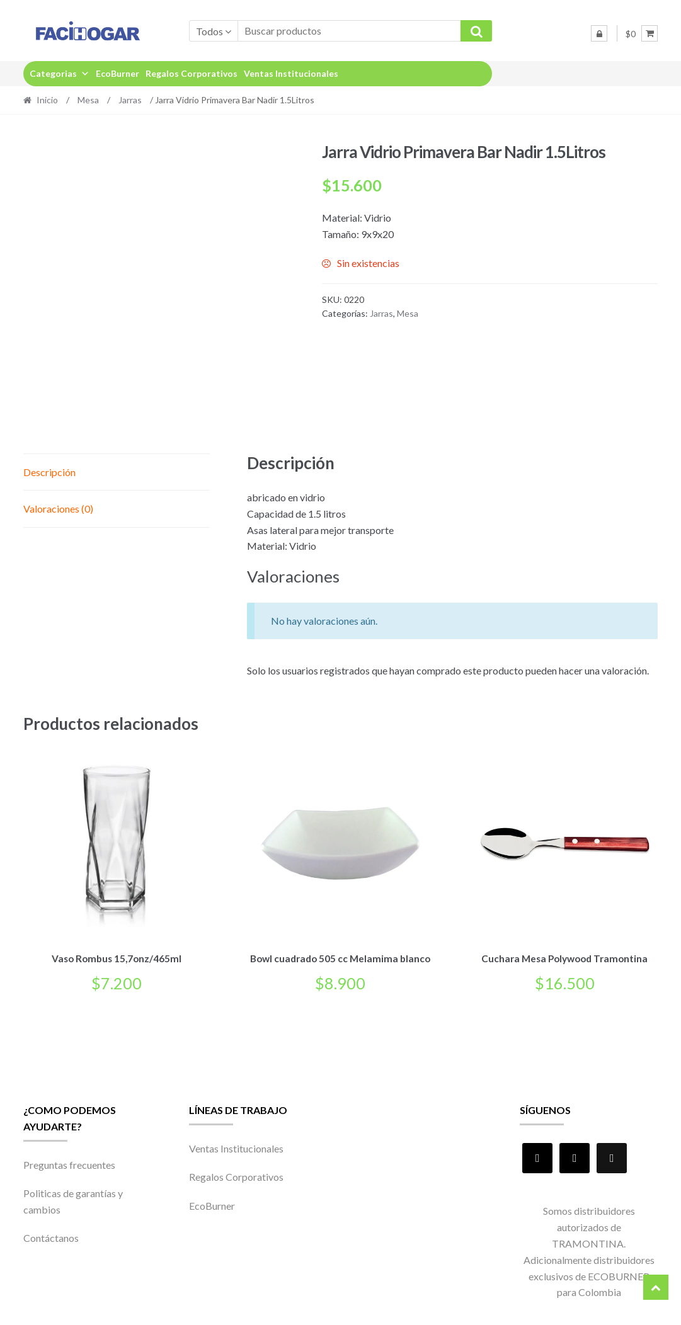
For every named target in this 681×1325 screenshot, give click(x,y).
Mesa (88, 99)
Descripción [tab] (49, 472)
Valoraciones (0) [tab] (58, 509)
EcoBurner (117, 73)
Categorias (59, 73)
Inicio (47, 99)
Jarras (130, 99)
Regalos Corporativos (191, 73)
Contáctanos (51, 1236)
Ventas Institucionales (291, 73)
